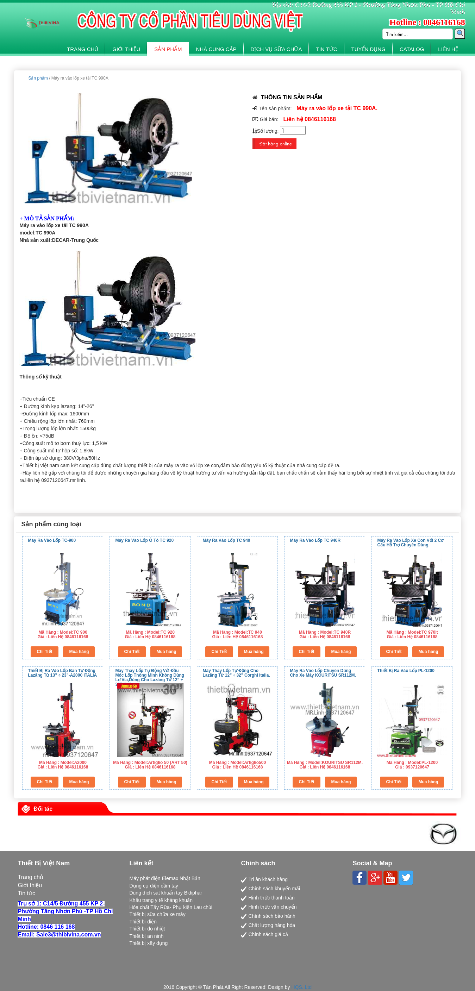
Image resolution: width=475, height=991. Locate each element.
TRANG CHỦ (82, 49)
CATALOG (412, 49)
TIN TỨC (326, 49)
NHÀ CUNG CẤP (216, 49)
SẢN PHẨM (168, 49)
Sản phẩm (38, 78)
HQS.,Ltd (301, 987)
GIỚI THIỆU (126, 49)
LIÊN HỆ (448, 49)
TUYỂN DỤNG (368, 49)
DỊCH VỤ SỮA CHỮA (276, 49)
